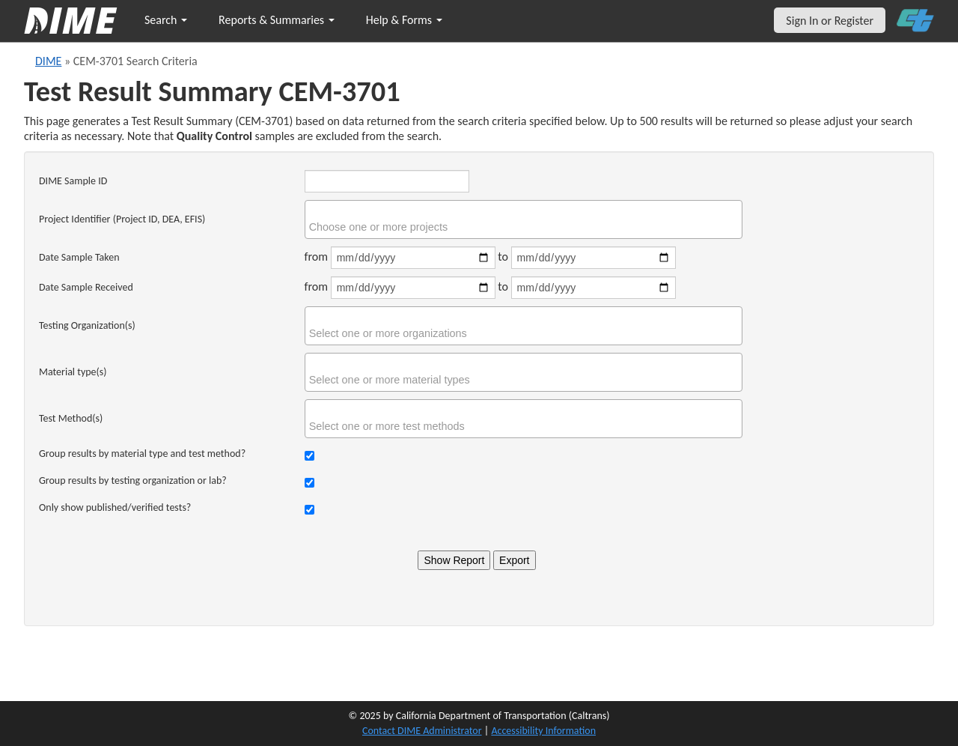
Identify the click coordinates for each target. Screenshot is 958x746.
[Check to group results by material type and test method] (309, 456)
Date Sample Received (86, 287)
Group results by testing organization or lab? (133, 480)
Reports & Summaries (277, 20)
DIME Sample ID (73, 181)
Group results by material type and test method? (142, 453)
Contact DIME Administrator (422, 730)
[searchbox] (525, 226)
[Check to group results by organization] (309, 483)
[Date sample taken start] (413, 257)
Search (165, 20)
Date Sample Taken (79, 257)
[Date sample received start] (413, 287)
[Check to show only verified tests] (309, 510)
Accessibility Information (543, 730)
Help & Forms (404, 20)
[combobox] (523, 219)
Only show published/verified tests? (115, 507)
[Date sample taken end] (593, 257)
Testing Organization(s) (87, 325)
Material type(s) (73, 372)
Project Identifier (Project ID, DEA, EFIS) (122, 219)
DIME (48, 61)
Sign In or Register (829, 20)
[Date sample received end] (593, 287)
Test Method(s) (71, 418)
